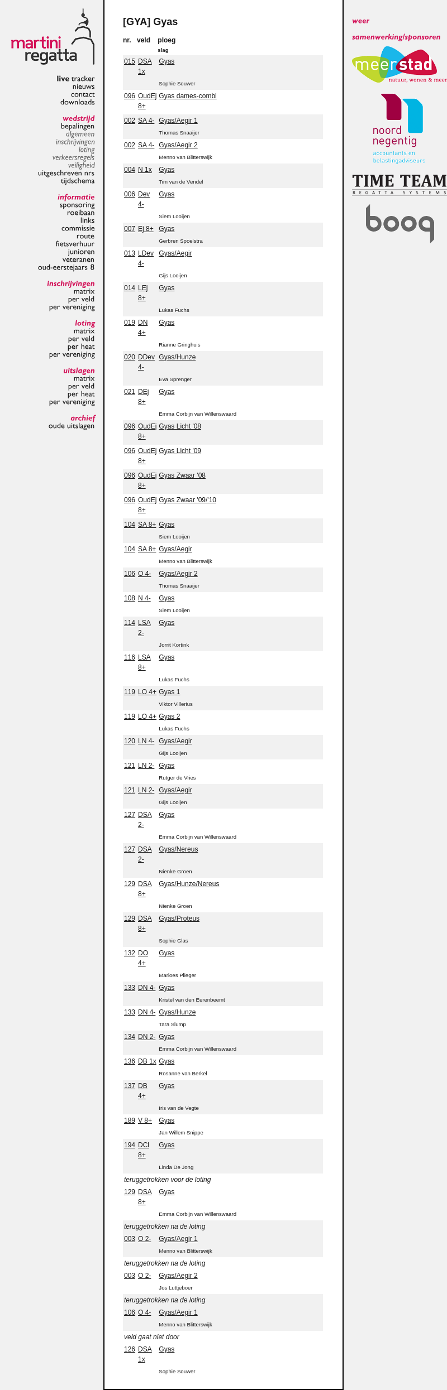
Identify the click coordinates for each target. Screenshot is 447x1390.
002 (129, 120)
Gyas (166, 61)
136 (129, 1061)
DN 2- (146, 1037)
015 (129, 61)
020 (129, 357)
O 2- (144, 1239)
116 (129, 657)
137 (129, 1086)
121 (129, 765)
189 (129, 1120)
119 (129, 692)
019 (129, 322)
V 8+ (145, 1120)
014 (129, 288)
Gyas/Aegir (175, 253)
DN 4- (146, 988)
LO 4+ (147, 692)
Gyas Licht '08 (180, 426)
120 (129, 741)
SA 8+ (147, 524)
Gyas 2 (169, 716)
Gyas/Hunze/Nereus (189, 884)
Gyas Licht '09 (180, 451)
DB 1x (147, 1061)
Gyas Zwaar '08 (182, 475)
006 (129, 194)
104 (129, 524)
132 (129, 953)
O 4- (144, 574)
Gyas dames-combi (187, 96)
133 (129, 988)
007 (129, 229)
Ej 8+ (146, 229)
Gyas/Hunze (177, 357)
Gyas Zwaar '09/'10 (187, 500)
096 (129, 96)
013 (129, 253)
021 (129, 392)
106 (129, 574)
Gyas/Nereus (178, 849)
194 (129, 1145)
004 (129, 170)
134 (129, 1037)
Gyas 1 (169, 692)
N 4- (144, 598)
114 (129, 623)
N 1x (145, 170)
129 (129, 884)
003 (129, 1239)
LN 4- (146, 741)
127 (129, 815)
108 (129, 598)
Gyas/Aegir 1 (178, 120)
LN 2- (146, 765)
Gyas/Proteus (179, 918)
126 (129, 1349)
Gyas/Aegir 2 (178, 145)
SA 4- (146, 120)
